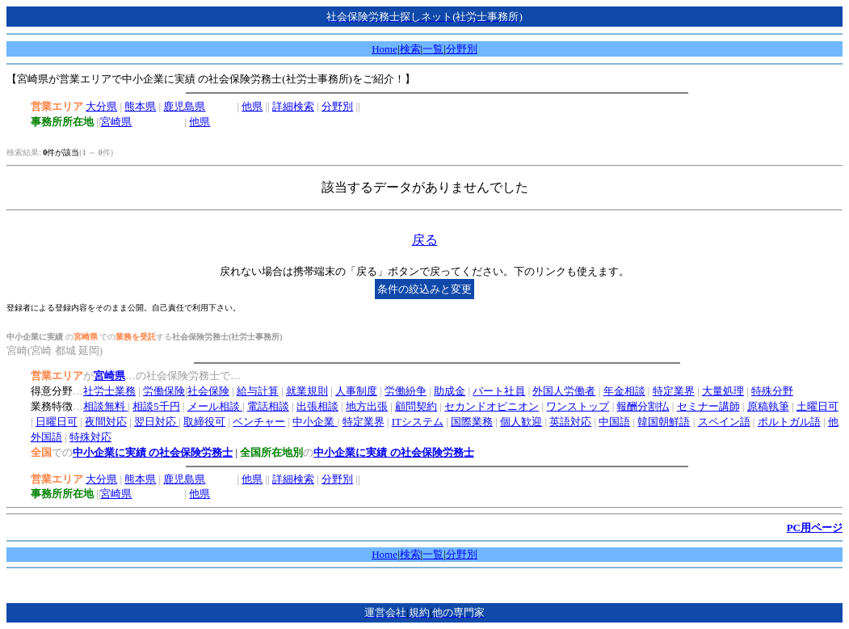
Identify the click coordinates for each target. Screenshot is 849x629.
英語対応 (570, 422)
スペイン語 (724, 422)
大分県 (101, 106)
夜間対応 (106, 422)
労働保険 (164, 391)
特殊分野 (772, 391)
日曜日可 (57, 422)
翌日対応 (156, 422)
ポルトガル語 (789, 422)
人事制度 (356, 391)
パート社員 (499, 391)
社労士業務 (109, 391)
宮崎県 (116, 122)
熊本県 (140, 106)
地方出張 (367, 406)
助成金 (449, 391)
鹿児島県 (184, 106)
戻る (425, 240)
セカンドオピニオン (491, 406)
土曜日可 (817, 406)
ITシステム (417, 422)
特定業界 (674, 391)
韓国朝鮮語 (663, 422)
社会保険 (208, 391)
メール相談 (214, 406)
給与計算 (258, 391)
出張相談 (317, 406)
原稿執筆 (768, 406)
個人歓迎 (521, 422)
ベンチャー (259, 422)
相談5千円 (156, 406)
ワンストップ (577, 406)
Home (384, 49)
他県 (252, 106)
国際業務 (472, 422)
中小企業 (314, 422)
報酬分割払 (642, 406)
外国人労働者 (563, 391)
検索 (410, 49)
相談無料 (105, 406)
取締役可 (204, 422)
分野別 (461, 49)
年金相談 (624, 391)
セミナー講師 (708, 406)
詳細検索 (293, 106)
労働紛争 (406, 391)
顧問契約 (416, 406)
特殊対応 (90, 437)
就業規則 (307, 391)
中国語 (614, 422)
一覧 (432, 49)
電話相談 (268, 406)
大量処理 (723, 391)
